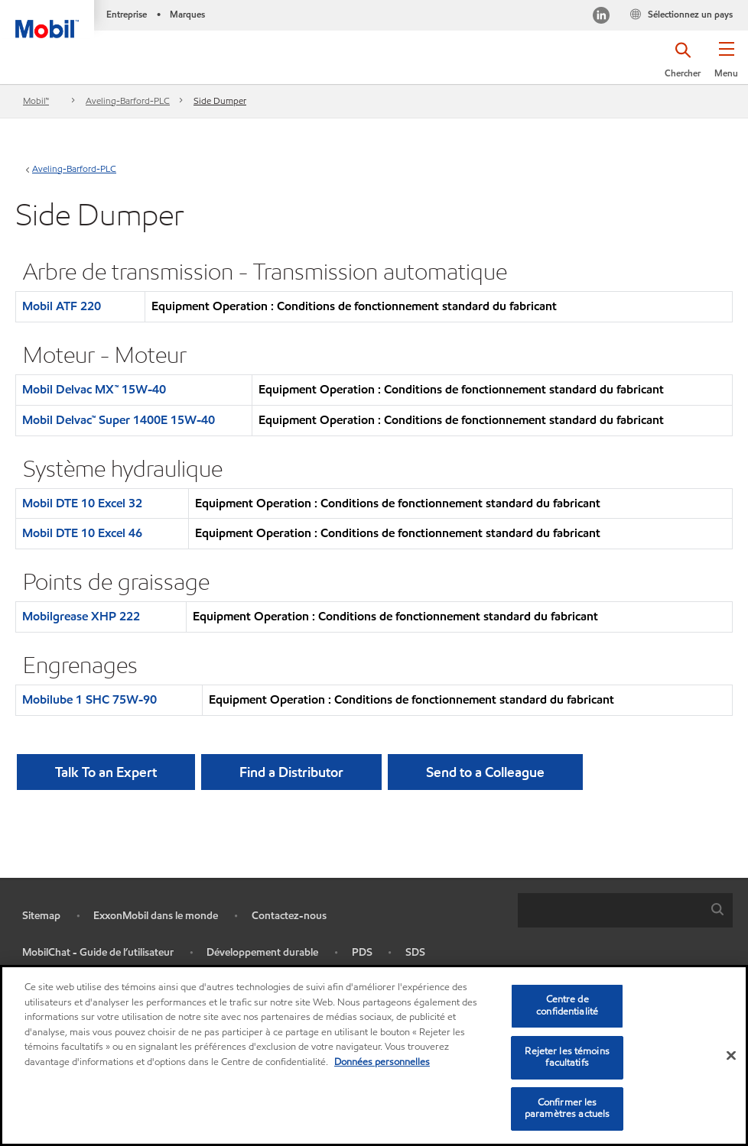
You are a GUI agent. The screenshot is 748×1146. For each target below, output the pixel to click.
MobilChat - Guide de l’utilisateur (98, 952)
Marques (187, 14)
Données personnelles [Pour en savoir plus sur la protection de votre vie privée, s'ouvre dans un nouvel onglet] (382, 1062)
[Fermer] (731, 1055)
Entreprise (126, 14)
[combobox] (625, 910)
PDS (362, 952)
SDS (415, 952)
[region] (374, 1055)
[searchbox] (610, 910)
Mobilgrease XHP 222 (81, 616)
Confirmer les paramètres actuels (567, 1109)
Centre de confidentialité (567, 1005)
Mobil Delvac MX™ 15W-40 (94, 389)
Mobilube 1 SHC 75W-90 (89, 699)
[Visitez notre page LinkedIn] (601, 17)
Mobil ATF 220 (61, 306)
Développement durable (262, 952)
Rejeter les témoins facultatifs (567, 1057)
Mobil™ (36, 100)
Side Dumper (220, 100)
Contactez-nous (289, 915)
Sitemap (41, 915)
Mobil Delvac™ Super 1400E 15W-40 (118, 420)
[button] (726, 65)
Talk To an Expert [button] (106, 772)
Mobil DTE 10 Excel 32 (82, 503)
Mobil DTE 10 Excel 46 (82, 533)
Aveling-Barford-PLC (128, 100)
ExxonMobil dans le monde (155, 915)
